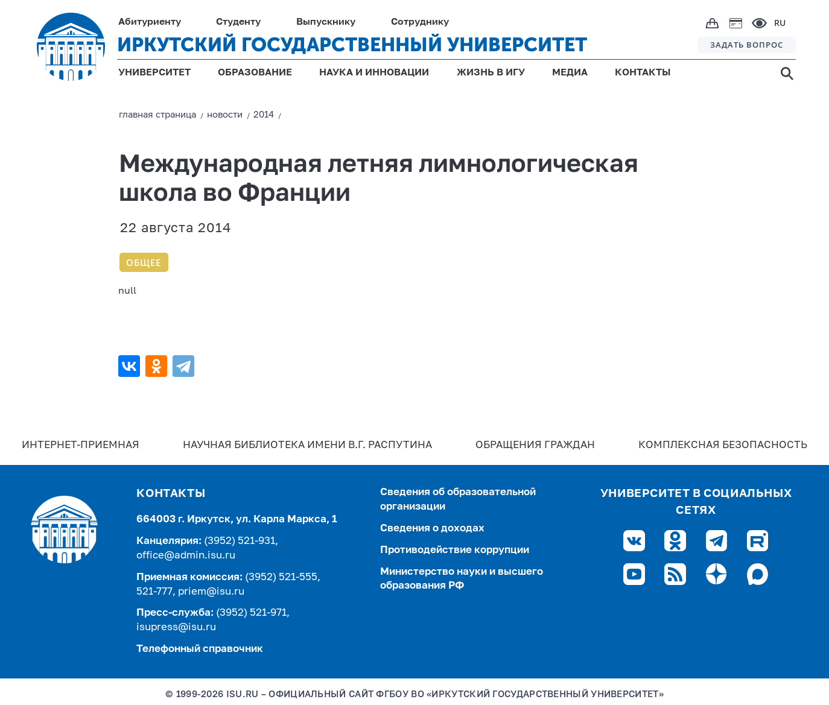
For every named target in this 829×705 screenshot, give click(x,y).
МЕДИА (570, 73)
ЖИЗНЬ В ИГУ (491, 73)
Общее (143, 262)
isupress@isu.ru (176, 627)
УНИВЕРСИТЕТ (154, 73)
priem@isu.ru (211, 592)
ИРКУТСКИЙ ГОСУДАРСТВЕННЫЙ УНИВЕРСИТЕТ (352, 44)
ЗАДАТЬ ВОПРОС (746, 44)
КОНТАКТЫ (643, 73)
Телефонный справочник (199, 649)
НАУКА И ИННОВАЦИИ (374, 73)
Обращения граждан (535, 445)
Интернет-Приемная (80, 445)
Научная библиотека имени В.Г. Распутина (307, 445)
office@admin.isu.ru (185, 556)
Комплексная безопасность (722, 445)
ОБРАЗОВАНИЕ (255, 73)
